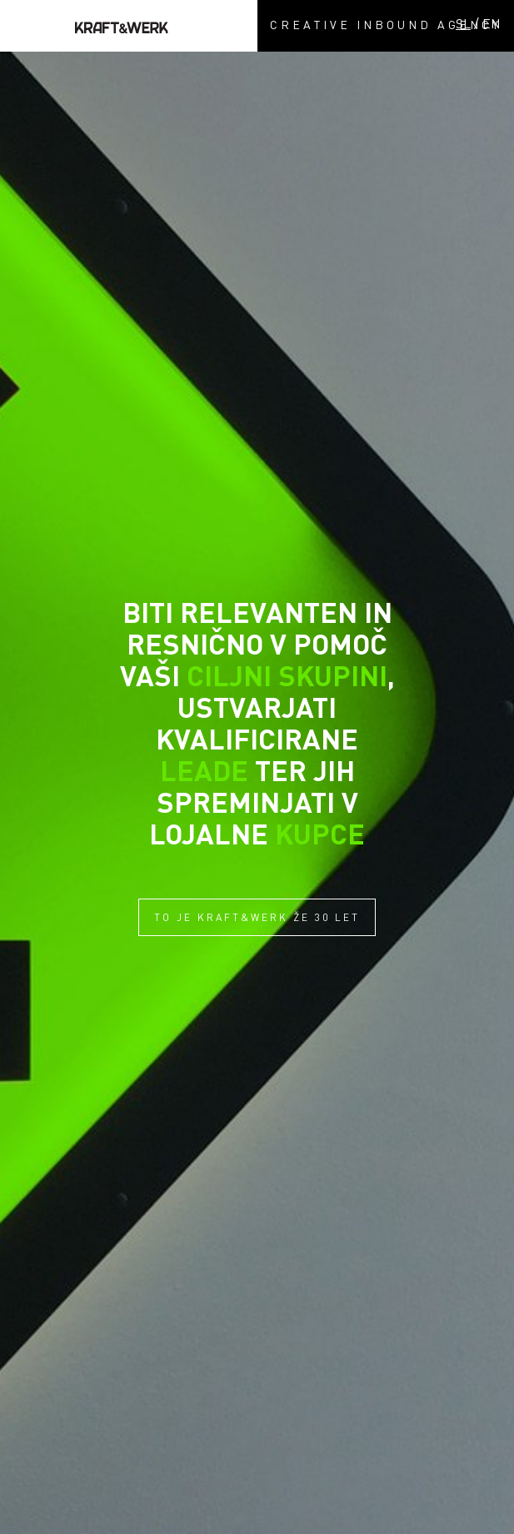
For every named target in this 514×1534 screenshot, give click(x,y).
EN (491, 23)
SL (463, 23)
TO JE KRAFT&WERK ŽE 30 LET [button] (257, 917)
